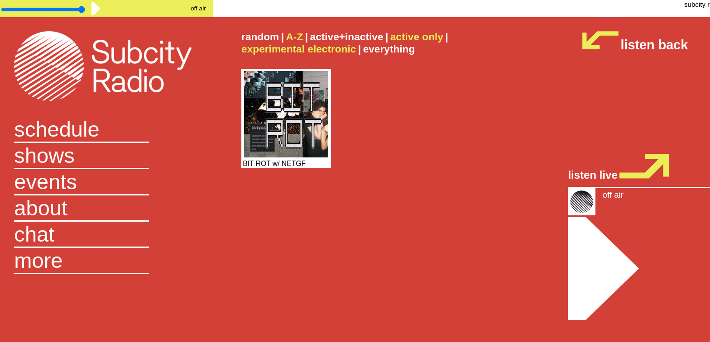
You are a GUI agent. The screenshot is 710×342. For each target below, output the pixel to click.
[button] (106, 261)
